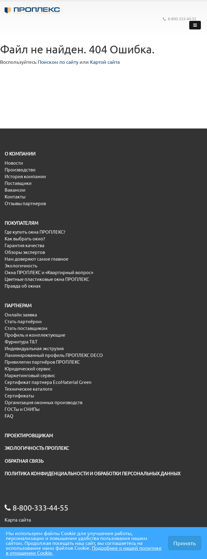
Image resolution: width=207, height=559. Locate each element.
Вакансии (15, 190)
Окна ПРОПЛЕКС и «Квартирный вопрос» (49, 272)
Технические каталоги (28, 389)
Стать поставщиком (26, 328)
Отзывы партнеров (25, 203)
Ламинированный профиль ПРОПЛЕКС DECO (54, 355)
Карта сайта (18, 520)
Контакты (15, 196)
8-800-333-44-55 (179, 19)
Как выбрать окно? (25, 238)
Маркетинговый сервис (30, 375)
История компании (25, 176)
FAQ (9, 416)
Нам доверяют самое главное (36, 259)
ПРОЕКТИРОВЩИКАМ (29, 435)
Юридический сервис (28, 368)
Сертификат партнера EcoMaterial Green (48, 382)
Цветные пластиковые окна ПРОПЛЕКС (47, 279)
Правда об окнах (23, 286)
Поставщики (18, 183)
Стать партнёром (23, 321)
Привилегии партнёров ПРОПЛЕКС (42, 362)
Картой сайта (105, 62)
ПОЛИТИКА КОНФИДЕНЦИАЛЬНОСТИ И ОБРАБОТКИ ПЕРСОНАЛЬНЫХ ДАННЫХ (92, 473)
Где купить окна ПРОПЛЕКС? (35, 232)
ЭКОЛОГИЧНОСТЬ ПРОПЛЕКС (37, 448)
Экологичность (21, 265)
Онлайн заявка (21, 314)
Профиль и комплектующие (35, 335)
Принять (184, 543)
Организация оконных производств (43, 402)
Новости (14, 163)
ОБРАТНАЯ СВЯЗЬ (24, 461)
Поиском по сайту (58, 62)
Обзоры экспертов (25, 252)
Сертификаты (19, 395)
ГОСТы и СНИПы (22, 409)
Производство (20, 169)
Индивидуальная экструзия (34, 348)
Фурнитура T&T (21, 341)
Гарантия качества (24, 245)
